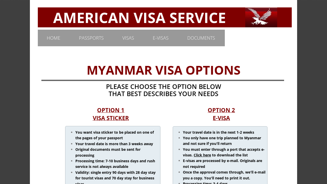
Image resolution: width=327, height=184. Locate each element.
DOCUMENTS (201, 38)
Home (53, 38)
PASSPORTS (91, 38)
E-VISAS (161, 38)
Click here (202, 155)
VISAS (128, 38)
